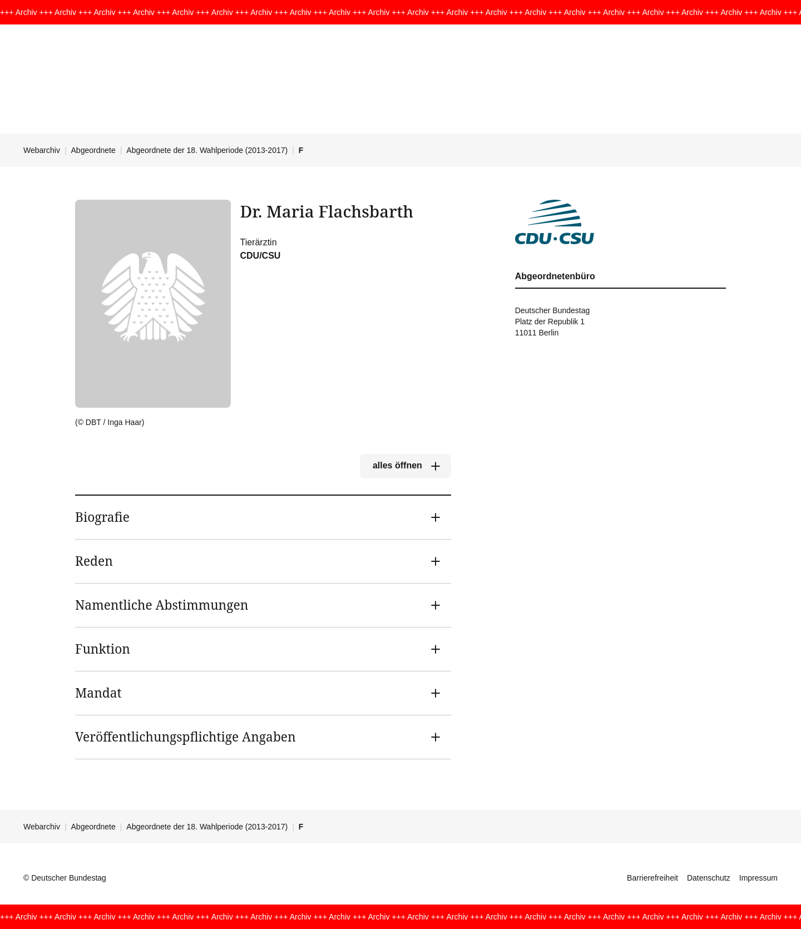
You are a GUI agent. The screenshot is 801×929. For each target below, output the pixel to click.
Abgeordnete (93, 150)
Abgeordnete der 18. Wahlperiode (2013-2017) (207, 150)
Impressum (758, 877)
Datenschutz (708, 877)
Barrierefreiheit (652, 877)
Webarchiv (41, 150)
